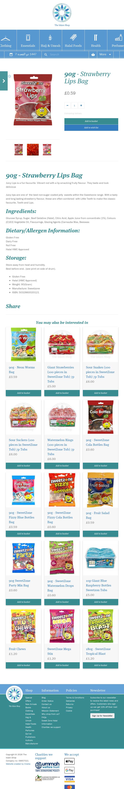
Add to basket (91, 121)
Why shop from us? (51, 714)
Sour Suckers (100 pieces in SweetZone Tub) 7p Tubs (23, 445)
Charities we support (51, 727)
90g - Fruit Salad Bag (97, 516)
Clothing (29, 710)
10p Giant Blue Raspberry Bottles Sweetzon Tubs (98, 585)
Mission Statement (50, 710)
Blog (44, 697)
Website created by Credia (18, 763)
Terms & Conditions (75, 697)
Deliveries (70, 700)
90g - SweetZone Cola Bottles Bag (97, 443)
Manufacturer (31, 743)
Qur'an (28, 733)
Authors (29, 740)
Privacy (69, 707)
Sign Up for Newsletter (102, 715)
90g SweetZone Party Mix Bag (19, 583)
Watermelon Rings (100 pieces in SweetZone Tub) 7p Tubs (60, 447)
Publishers (30, 737)
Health (96, 46)
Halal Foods (73, 46)
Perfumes (29, 730)
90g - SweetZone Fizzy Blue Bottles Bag (21, 517)
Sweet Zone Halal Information (49, 722)
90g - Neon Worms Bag (22, 370)
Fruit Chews (17, 649)
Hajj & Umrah (50, 46)
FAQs (44, 717)
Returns (69, 704)
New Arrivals (31, 704)
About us (46, 707)
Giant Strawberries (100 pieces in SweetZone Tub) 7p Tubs (60, 374)
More (105, 54)
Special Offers (28, 699)
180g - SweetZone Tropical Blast (98, 652)
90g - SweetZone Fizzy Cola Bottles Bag (60, 517)
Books (28, 707)
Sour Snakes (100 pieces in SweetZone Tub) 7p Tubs (100, 372)
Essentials (28, 46)
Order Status (47, 700)
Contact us (47, 704)
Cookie (69, 710)
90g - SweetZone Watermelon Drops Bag (60, 586)
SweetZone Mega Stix (59, 652)
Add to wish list (91, 128)
